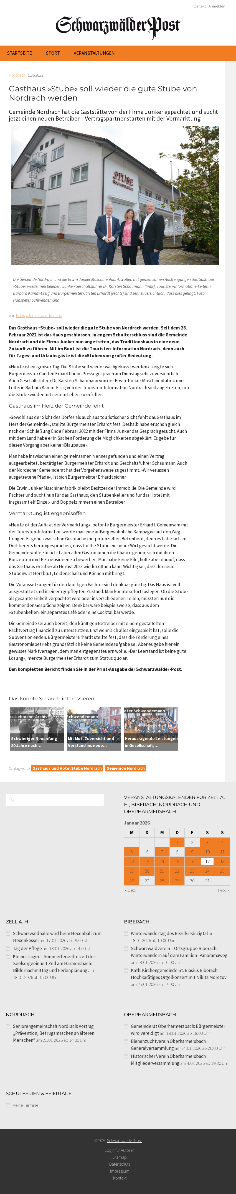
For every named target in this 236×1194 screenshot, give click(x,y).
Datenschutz (119, 1164)
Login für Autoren (120, 1150)
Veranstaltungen (94, 53)
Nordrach (17, 75)
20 (147, 871)
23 (192, 871)
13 (147, 861)
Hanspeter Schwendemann (39, 315)
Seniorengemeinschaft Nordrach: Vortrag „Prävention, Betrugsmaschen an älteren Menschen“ (53, 1033)
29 (177, 881)
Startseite (19, 53)
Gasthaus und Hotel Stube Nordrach (67, 768)
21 (162, 871)
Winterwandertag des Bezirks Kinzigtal (169, 933)
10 (207, 852)
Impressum (120, 1171)
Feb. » (223, 890)
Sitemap (120, 1157)
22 (177, 871)
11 (222, 852)
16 (192, 861)
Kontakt (199, 6)
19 (132, 871)
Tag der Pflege (27, 948)
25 (222, 871)
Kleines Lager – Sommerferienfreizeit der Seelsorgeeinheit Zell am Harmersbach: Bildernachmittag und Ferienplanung (54, 963)
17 (207, 861)
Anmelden (217, 6)
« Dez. (130, 890)
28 (162, 881)
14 (162, 861)
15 (177, 861)
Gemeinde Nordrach (125, 768)
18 (222, 861)
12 (132, 861)
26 (132, 881)
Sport (53, 53)
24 (207, 871)
